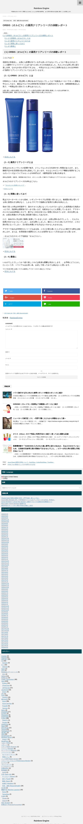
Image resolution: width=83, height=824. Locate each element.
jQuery (4, 692)
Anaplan (4, 656)
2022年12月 (5, 538)
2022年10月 (5, 542)
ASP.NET (4, 659)
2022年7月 (4, 548)
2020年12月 (5, 583)
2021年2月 (4, 580)
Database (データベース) (9, 672)
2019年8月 (4, 613)
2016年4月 (4, 647)
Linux (3, 695)
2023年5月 (4, 531)
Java (2, 681)
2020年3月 (4, 600)
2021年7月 (4, 570)
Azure (4, 701)
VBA (2, 734)
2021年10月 (5, 565)
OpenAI (4, 800)
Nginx (3, 710)
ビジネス (4, 762)
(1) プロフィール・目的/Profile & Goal (30, 816)
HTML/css (4, 677)
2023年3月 (4, 535)
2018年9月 (4, 621)
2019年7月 (4, 615)
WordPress (4, 741)
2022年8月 (4, 546)
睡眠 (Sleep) (6, 781)
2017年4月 (4, 642)
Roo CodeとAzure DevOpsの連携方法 (13, 503)
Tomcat (3, 729)
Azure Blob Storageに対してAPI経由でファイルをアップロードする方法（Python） (28, 500)
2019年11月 (5, 608)
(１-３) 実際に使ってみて (14, 44)
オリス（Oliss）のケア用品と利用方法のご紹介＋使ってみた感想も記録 (41, 434)
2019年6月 (4, 617)
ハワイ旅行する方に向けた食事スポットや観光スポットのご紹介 (38, 393)
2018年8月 (4, 623)
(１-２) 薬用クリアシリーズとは (17, 41)
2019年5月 (4, 619)
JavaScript (4, 690)
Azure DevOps (7, 703)
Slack (3, 726)
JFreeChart (5, 685)
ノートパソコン (6, 752)
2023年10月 (5, 521)
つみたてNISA (5, 743)
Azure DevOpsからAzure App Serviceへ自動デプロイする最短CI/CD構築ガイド (26, 501)
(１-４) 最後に (10, 46)
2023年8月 (4, 525)
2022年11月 (5, 540)
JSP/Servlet (6, 688)
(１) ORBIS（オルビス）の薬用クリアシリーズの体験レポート (28, 35)
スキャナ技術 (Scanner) (9, 746)
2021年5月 (4, 574)
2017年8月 (4, 634)
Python (3, 718)
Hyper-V (5, 739)
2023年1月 (4, 536)
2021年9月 (4, 566)
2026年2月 (4, 514)
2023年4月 (4, 533)
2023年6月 (4, 529)
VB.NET (4, 732)
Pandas (4, 722)
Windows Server (6, 737)
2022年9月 (4, 544)
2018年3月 (4, 625)
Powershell (4, 716)
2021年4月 (4, 576)
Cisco (3, 668)
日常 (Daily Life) (8, 313)
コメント (8, 329)
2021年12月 (5, 561)
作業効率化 (5, 768)
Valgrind (4, 666)
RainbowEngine (16, 318)
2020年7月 (4, 593)
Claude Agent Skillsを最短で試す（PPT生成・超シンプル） (20, 498)
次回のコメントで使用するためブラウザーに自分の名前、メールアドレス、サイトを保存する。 (32, 373)
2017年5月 (4, 640)
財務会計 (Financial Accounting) (11, 804)
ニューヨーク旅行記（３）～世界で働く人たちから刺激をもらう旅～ (39, 418)
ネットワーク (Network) (9, 750)
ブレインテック (6, 764)
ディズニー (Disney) (8, 776)
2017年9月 (4, 632)
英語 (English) (5, 803)
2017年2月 (4, 645)
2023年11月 (5, 520)
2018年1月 (4, 627)
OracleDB (4, 712)
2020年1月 (4, 604)
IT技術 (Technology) (7, 679)
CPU (2, 670)
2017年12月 (5, 628)
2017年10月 (5, 630)
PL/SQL (3, 713)
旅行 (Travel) (6, 779)
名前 (7, 352)
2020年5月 (4, 597)
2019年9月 (4, 612)
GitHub (3, 676)
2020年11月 (5, 585)
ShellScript (4, 724)
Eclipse (4, 683)
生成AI (3, 796)
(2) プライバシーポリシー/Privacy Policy (52, 816)
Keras (4, 792)
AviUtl (4, 772)
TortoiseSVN (5, 731)
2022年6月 (4, 550)
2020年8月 (4, 591)
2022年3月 (4, 555)
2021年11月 (5, 563)
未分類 (3, 788)
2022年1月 (4, 559)
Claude (4, 798)
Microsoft (4, 699)
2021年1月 (4, 581)
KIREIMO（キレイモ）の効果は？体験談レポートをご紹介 (35, 404)
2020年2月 (4, 602)
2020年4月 (4, 598)
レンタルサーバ (6, 766)
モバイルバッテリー (8, 754)
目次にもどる (9, 157)
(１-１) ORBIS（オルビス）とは (17, 38)
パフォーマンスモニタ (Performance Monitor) (16, 761)
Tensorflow (5, 794)
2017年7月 (4, 636)
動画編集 (4, 770)
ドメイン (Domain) (7, 748)
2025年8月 (4, 516)
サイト (7, 365)
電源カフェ (5, 757)
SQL (3, 674)
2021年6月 (4, 572)
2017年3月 (4, 643)
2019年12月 (5, 606)
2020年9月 (4, 589)
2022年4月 (4, 553)
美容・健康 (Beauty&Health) (20, 313)
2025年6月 (4, 518)
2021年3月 (4, 578)
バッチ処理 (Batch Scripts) (9, 759)
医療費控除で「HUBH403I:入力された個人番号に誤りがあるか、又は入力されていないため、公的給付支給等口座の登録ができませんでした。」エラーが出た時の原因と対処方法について (46, 448)
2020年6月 (4, 595)
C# (2, 661)
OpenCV (5, 720)
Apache (3, 657)
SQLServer (4, 727)
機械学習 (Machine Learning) (10, 789)
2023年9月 (4, 523)
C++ (2, 665)
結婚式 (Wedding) (8, 783)
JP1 (2, 693)
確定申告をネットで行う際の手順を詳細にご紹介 (17, 505)
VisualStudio (5, 735)
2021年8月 (4, 568)
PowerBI (5, 706)
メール (8, 358)
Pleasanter (4, 715)
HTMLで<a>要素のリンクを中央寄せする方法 (21, 464)
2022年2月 (4, 557)
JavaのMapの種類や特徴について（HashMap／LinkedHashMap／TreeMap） (31, 462)
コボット (4, 745)
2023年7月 (4, 527)
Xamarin (5, 663)
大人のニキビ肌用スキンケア (15, 185)
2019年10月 (5, 610)
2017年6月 (4, 638)
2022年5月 (4, 551)
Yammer (5, 708)
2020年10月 (5, 587)
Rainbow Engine (41, 8)
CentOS (4, 697)
